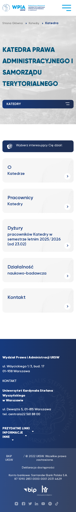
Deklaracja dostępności (38, 467)
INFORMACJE (12, 432)
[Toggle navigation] (66, 8)
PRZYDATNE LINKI (16, 428)
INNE (6, 437)
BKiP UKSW (9, 458)
